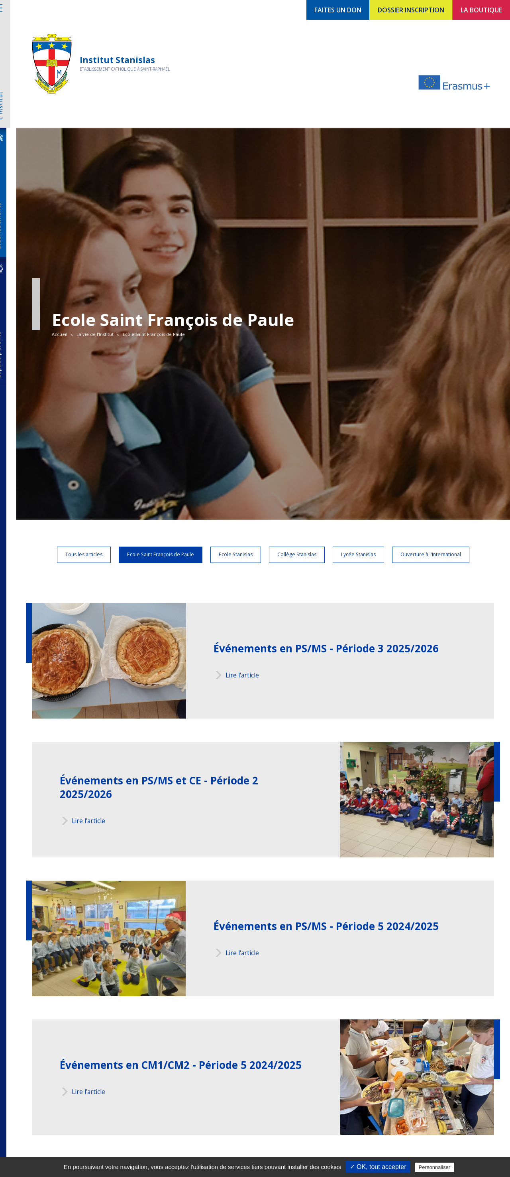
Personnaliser (435, 1167)
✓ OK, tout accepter (378, 1166)
